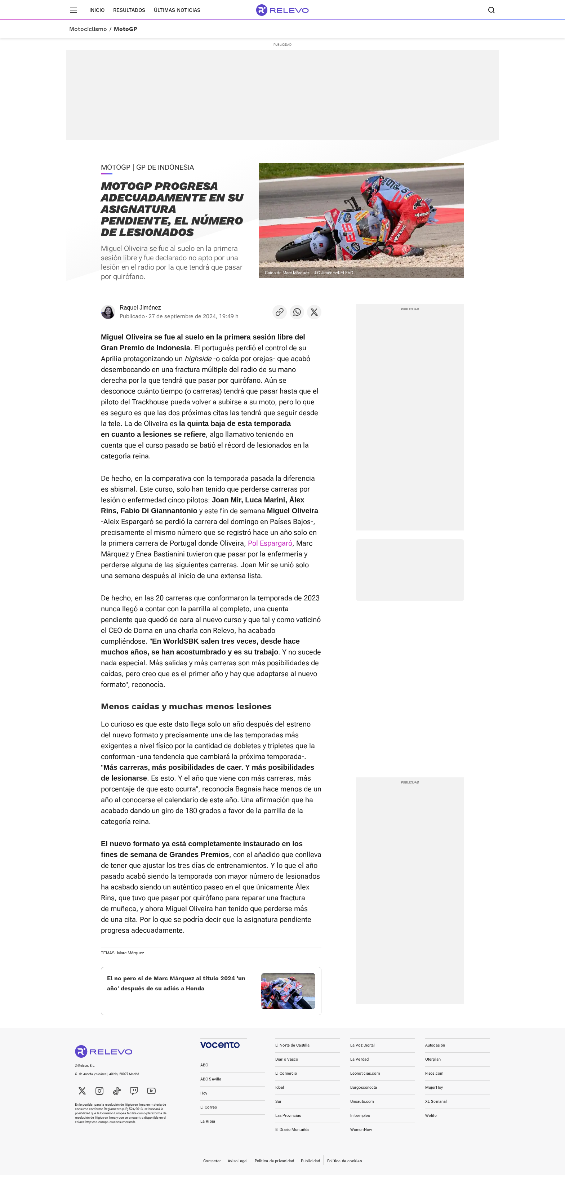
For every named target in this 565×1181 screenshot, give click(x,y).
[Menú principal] (73, 10)
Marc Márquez (130, 952)
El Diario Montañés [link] (292, 1135)
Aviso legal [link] (238, 1166)
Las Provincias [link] (288, 1121)
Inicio (96, 10)
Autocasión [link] (435, 1051)
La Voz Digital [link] (362, 1051)
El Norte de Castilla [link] (292, 1051)
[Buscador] (491, 10)
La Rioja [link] (207, 1127)
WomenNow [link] (361, 1135)
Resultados (129, 10)
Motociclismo (88, 29)
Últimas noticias (177, 10)
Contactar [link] (212, 1166)
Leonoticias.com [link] (365, 1079)
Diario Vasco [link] (286, 1065)
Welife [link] (431, 1121)
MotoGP (125, 29)
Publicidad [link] (310, 1166)
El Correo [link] (208, 1113)
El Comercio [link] (286, 1079)
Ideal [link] (279, 1093)
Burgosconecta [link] (363, 1093)
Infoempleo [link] (360, 1121)
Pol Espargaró (270, 543)
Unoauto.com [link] (362, 1107)
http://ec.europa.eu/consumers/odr (110, 1127)
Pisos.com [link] (434, 1079)
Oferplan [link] (433, 1065)
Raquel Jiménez (140, 308)
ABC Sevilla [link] (210, 1085)
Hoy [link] (203, 1099)
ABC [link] (204, 1071)
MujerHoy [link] (434, 1093)
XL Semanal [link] (436, 1107)
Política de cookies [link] (344, 1166)
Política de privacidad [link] (274, 1166)
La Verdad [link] (359, 1065)
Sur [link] (278, 1107)
